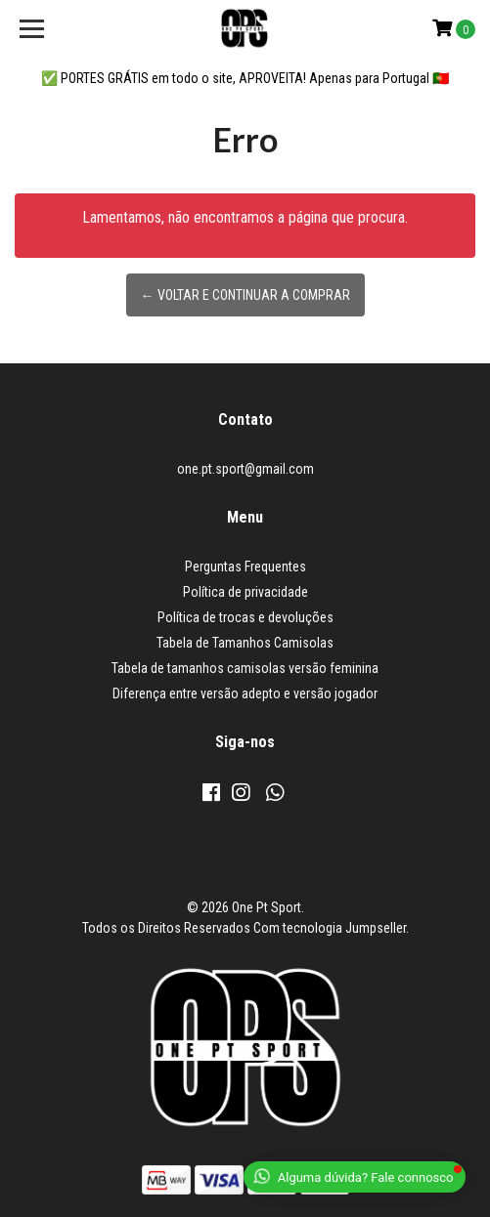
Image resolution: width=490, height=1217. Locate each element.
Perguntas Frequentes (245, 566)
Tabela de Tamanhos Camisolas (245, 642)
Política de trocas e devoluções (245, 617)
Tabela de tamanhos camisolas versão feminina (245, 668)
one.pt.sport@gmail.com (245, 469)
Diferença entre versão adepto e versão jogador (245, 693)
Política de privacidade (245, 592)
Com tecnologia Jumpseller (329, 928)
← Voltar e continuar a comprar (245, 295)
